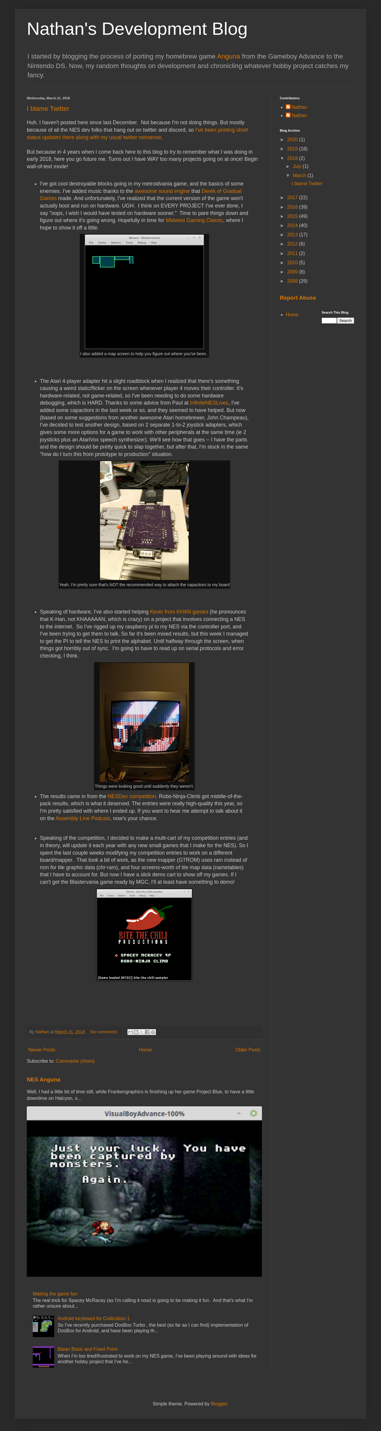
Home (145, 1049)
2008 (293, 281)
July (298, 166)
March (300, 175)
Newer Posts (41, 1049)
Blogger (219, 1403)
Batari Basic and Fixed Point (87, 1349)
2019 (293, 148)
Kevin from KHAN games (179, 612)
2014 (293, 225)
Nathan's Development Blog (137, 29)
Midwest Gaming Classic (194, 220)
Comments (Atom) (75, 1061)
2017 (293, 197)
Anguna (228, 56)
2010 (293, 262)
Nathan (299, 107)
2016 (293, 207)
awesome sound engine (162, 191)
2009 (293, 271)
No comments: (104, 1031)
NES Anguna (43, 1079)
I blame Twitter (48, 108)
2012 (293, 243)
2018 (293, 158)
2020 (293, 139)
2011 (293, 253)
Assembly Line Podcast (83, 818)
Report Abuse (298, 298)
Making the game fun (55, 1293)
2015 (293, 216)
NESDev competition (132, 796)
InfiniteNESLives (209, 403)
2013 (293, 234)
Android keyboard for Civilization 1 (93, 1318)
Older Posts (247, 1049)
